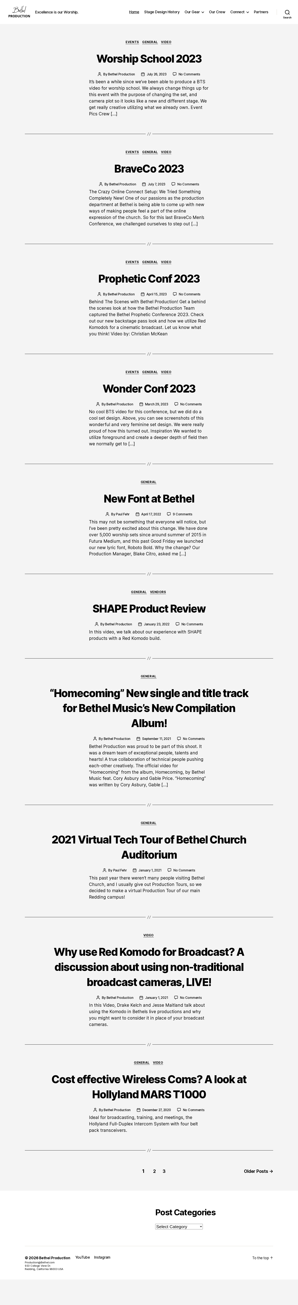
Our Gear (192, 15)
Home (134, 15)
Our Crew (217, 15)
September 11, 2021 (157, 749)
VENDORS (159, 601)
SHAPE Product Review (149, 617)
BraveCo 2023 (149, 175)
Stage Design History (161, 15)
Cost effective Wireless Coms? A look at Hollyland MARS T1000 (149, 1112)
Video (167, 49)
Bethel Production (121, 81)
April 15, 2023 (157, 302)
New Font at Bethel (149, 507)
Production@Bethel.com (39, 1287)
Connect (237, 15)
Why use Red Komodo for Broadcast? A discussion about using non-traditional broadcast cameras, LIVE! (149, 984)
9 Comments (183, 523)
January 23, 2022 (156, 633)
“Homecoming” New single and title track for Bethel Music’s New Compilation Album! (149, 717)
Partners (261, 15)
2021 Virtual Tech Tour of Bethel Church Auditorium (149, 856)
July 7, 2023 (157, 191)
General (150, 49)
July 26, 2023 (157, 81)
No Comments (190, 81)
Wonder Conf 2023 (149, 396)
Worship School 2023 (149, 64)
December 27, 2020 (157, 1136)
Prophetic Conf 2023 (149, 286)
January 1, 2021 (150, 880)
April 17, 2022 (151, 523)
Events (131, 49)
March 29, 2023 (157, 412)
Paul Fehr (122, 523)
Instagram (103, 1283)
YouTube (83, 1283)
